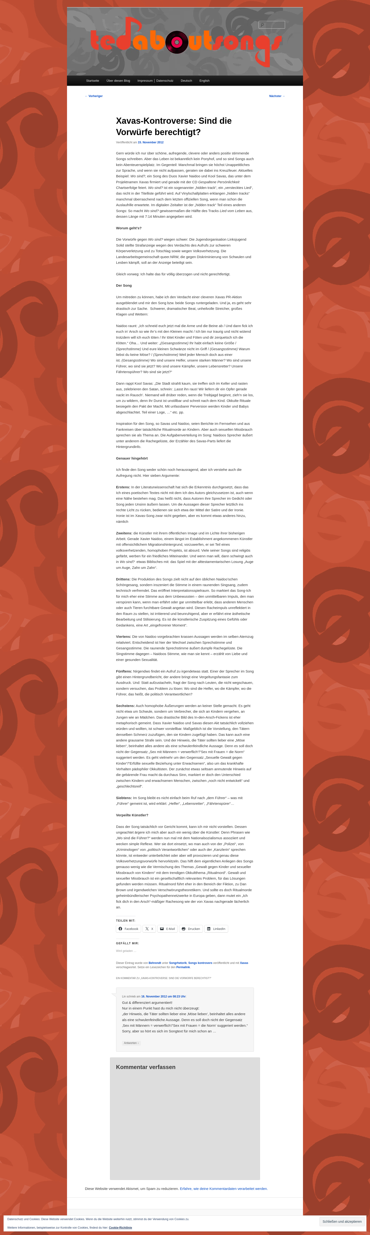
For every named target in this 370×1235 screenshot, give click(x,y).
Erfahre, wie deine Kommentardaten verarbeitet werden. (224, 1189)
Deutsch (186, 80)
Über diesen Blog (118, 80)
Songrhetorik (178, 963)
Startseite (92, 80)
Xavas (244, 963)
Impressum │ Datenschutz (155, 80)
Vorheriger (94, 96)
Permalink (183, 967)
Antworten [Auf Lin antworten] (131, 1043)
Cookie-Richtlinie (120, 1227)
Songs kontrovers (200, 963)
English (204, 80)
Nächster (277, 96)
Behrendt (155, 963)
